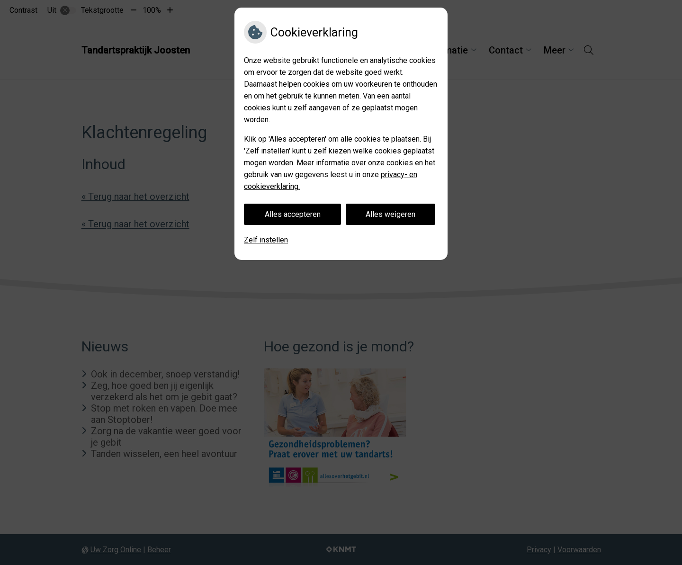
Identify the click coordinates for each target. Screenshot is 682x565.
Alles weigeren (390, 214)
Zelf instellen (266, 239)
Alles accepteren (293, 214)
